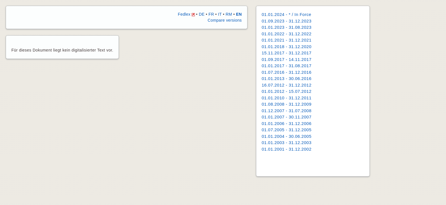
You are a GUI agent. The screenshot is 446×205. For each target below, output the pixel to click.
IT (220, 14)
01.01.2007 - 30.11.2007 (286, 116)
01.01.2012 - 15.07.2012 (286, 91)
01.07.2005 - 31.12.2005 (286, 129)
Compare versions (225, 20)
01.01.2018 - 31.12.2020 (286, 46)
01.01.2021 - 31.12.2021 (286, 40)
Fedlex (186, 14)
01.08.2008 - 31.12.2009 (286, 104)
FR (211, 14)
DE (202, 14)
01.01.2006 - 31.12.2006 (286, 123)
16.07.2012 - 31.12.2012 (286, 85)
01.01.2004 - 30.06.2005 (286, 136)
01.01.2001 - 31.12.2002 (286, 149)
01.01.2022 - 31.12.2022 (286, 33)
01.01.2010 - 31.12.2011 (286, 97)
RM (229, 14)
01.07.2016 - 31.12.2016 (286, 72)
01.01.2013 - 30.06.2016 (286, 78)
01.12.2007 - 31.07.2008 (286, 110)
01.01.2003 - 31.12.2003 (286, 142)
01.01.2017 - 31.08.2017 (286, 65)
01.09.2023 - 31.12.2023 (286, 21)
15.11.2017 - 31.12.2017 (286, 52)
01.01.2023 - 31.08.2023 (286, 27)
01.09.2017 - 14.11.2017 (286, 59)
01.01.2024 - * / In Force (286, 14)
